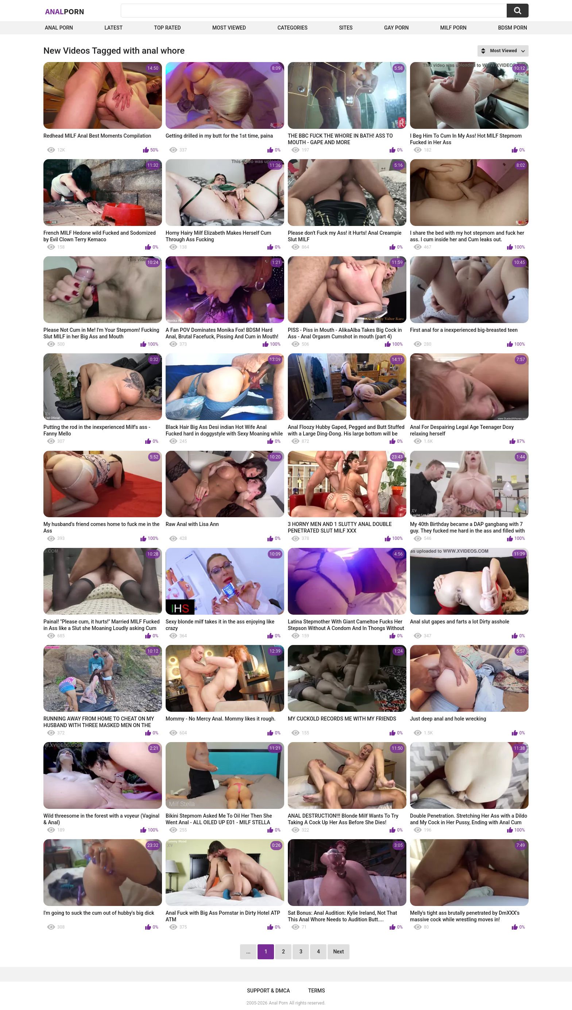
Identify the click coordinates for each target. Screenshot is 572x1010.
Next (338, 952)
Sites (345, 28)
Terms (316, 991)
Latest (113, 28)
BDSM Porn (512, 28)
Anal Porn (59, 28)
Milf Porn (453, 28)
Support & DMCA (268, 991)
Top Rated (167, 28)
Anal (64, 11)
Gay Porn (396, 28)
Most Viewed (229, 28)
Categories (293, 28)
